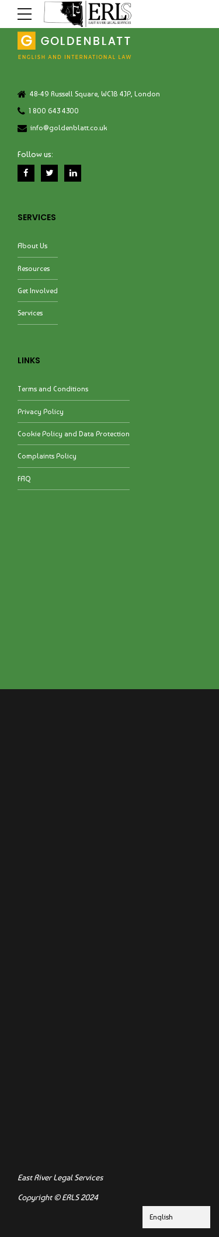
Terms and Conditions (53, 389)
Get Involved (38, 291)
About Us (32, 246)
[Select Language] (176, 1217)
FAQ (24, 479)
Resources (34, 269)
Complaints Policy (47, 457)
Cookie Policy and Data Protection (74, 434)
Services (30, 314)
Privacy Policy (41, 412)
